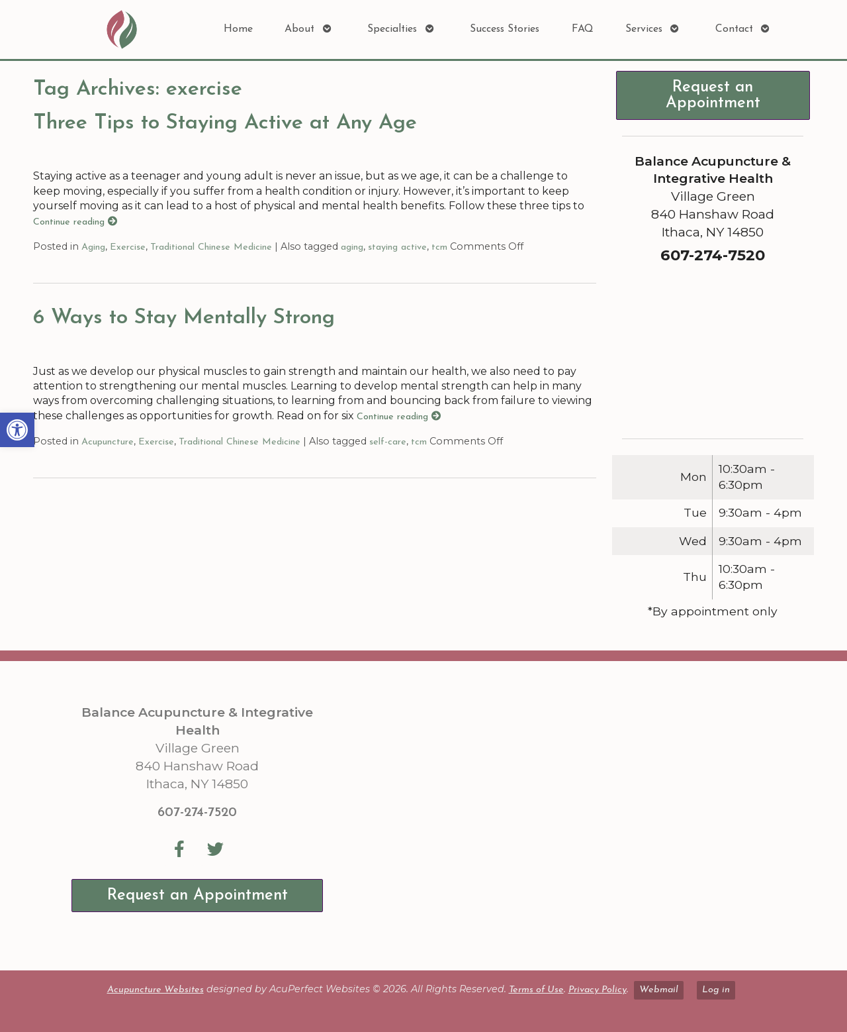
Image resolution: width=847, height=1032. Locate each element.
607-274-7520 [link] (197, 812)
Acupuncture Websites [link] (155, 990)
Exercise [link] (128, 247)
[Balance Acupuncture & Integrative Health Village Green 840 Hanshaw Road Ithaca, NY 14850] (574, 815)
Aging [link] (93, 247)
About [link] (299, 29)
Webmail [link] (658, 990)
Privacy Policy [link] (597, 990)
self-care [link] (387, 442)
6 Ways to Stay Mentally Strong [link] (184, 318)
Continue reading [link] (75, 222)
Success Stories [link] (504, 29)
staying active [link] (397, 247)
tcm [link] (439, 247)
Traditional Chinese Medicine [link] (211, 247)
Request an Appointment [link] (713, 95)
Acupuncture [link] (107, 442)
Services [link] (643, 29)
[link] (17, 430)
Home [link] (238, 29)
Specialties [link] (392, 29)
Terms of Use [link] (536, 990)
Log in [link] (716, 990)
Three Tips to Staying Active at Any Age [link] (225, 123)
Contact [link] (734, 29)
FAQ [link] (583, 29)
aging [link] (352, 247)
